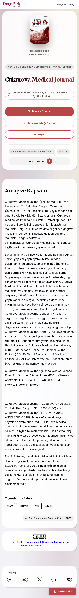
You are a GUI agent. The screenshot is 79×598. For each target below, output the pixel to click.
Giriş (71, 4)
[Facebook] (10, 580)
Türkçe (61, 4)
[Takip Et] (49, 162)
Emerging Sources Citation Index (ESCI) (31, 152)
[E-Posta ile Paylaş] (69, 580)
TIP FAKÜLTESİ (62, 67)
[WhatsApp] (25, 580)
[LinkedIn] (54, 580)
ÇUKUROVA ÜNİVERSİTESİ (35, 67)
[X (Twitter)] (39, 580)
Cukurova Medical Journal (39, 80)
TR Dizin (63, 152)
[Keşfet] (39, 135)
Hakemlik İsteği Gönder (39, 123)
